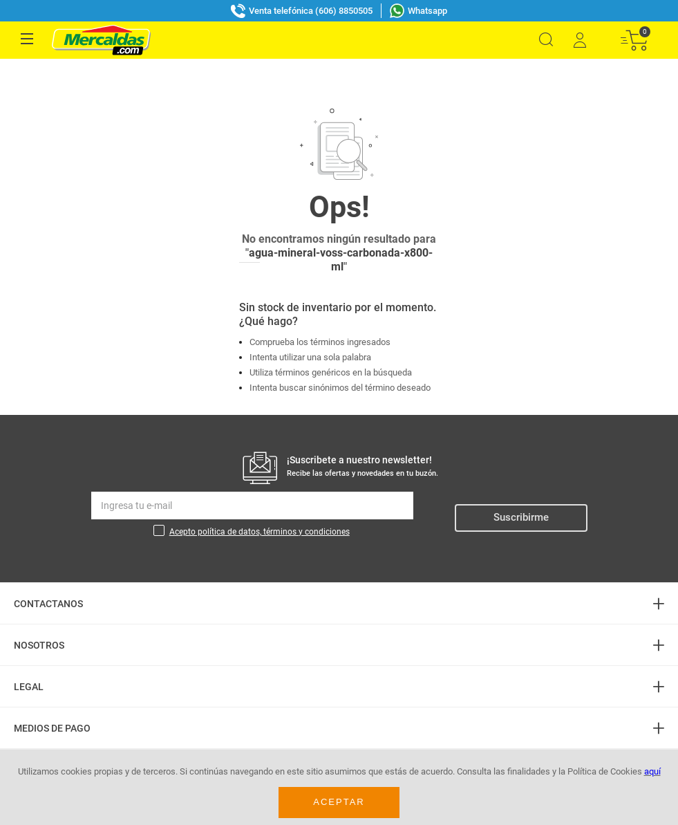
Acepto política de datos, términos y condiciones (259, 502)
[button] (546, 39)
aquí (652, 771)
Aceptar (338, 802)
